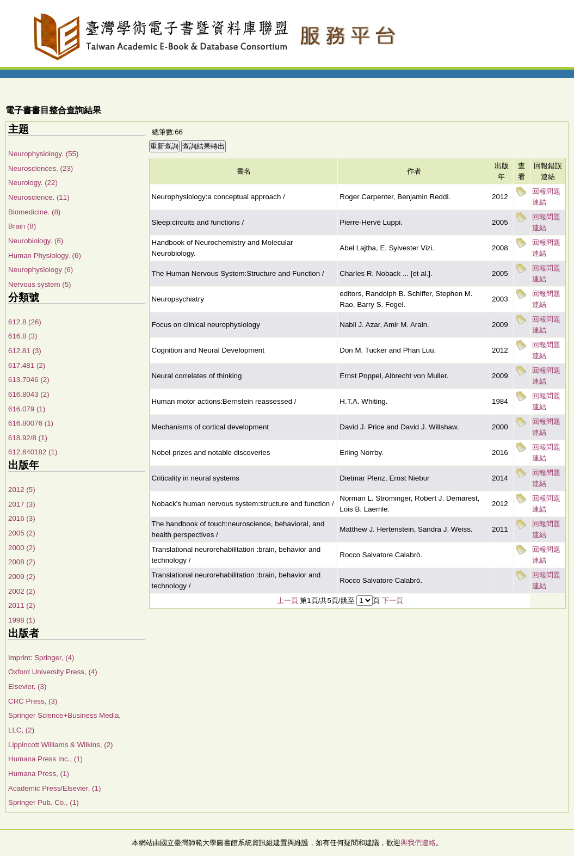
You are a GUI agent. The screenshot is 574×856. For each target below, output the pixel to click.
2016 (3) (21, 518)
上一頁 (287, 600)
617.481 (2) (26, 365)
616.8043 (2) (29, 394)
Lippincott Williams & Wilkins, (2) (60, 745)
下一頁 (392, 600)
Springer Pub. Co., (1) (43, 802)
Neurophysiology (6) (40, 270)
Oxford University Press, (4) (52, 672)
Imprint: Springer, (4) (41, 658)
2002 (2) (21, 591)
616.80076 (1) (30, 423)
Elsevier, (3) (27, 686)
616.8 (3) (22, 336)
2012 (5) (21, 489)
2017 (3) (21, 504)
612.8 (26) (24, 322)
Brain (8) (22, 226)
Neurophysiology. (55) (43, 154)
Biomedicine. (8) (34, 212)
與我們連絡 (418, 843)
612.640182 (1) (32, 452)
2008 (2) (21, 562)
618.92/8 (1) (27, 438)
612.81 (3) (24, 351)
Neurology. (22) (33, 182)
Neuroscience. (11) (39, 197)
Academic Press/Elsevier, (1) (54, 788)
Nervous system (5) (39, 284)
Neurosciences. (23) (40, 168)
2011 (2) (21, 605)
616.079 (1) (26, 409)
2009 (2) (21, 576)
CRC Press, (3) (32, 701)
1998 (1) (21, 620)
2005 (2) (21, 533)
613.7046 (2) (29, 379)
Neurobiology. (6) (35, 241)
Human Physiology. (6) (44, 255)
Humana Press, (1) (38, 773)
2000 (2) (21, 548)
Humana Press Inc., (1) (45, 759)
